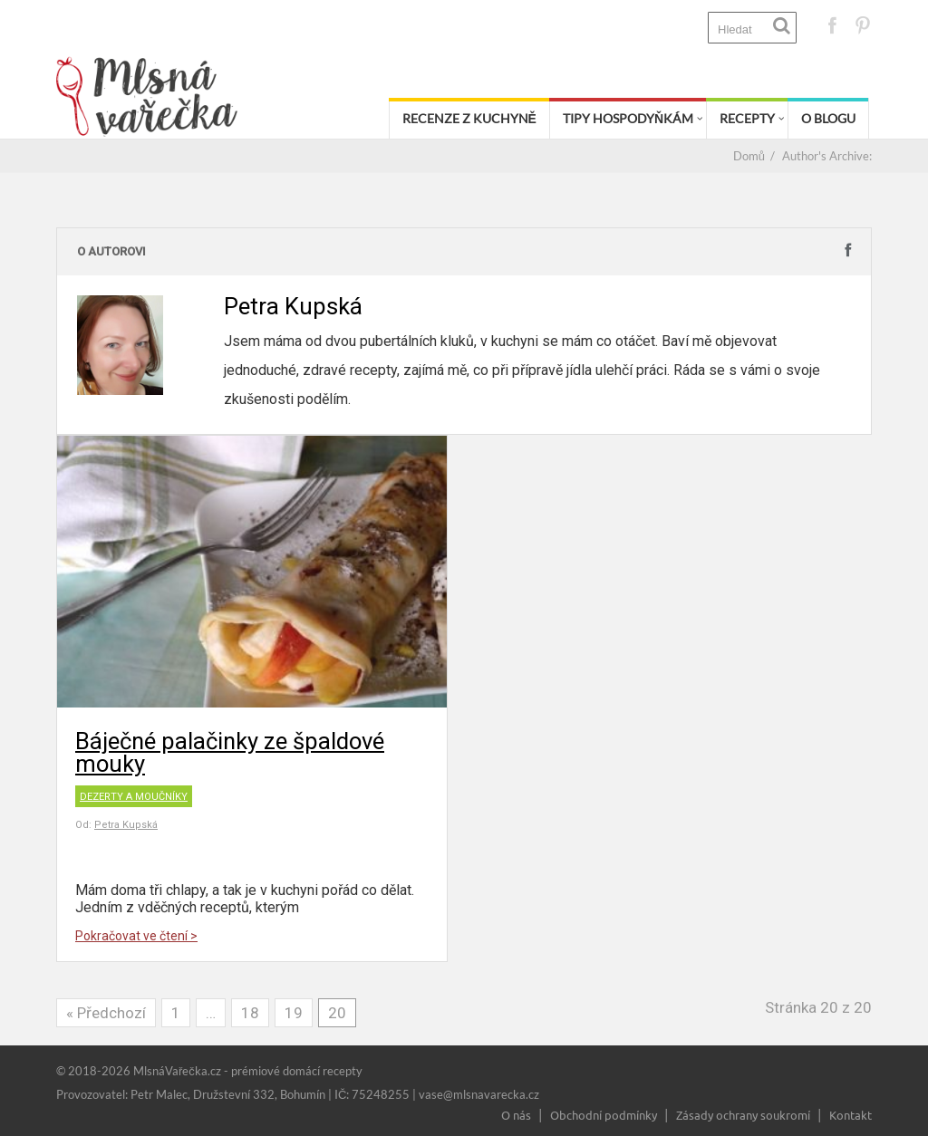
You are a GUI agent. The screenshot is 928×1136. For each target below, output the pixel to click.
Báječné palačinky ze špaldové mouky (229, 752)
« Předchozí (106, 1013)
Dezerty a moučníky (134, 797)
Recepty (747, 118)
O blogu (828, 118)
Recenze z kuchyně (469, 118)
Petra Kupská (126, 825)
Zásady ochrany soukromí (743, 1114)
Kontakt (850, 1114)
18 (250, 1013)
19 (294, 1013)
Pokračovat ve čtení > (136, 936)
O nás (516, 1114)
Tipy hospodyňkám (628, 118)
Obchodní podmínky (603, 1114)
